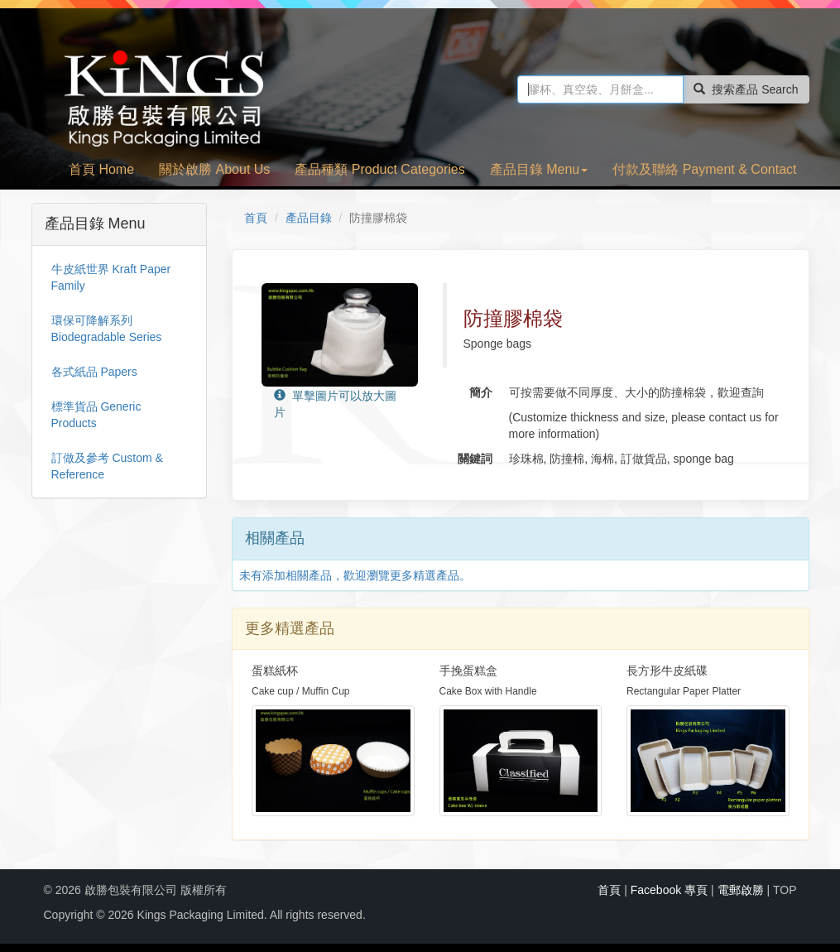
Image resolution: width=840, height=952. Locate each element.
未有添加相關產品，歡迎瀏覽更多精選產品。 (355, 575)
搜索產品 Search (746, 89)
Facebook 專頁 (669, 890)
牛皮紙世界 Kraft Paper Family (111, 277)
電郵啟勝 (741, 890)
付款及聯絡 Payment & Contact (704, 169)
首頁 (255, 217)
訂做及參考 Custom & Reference (107, 466)
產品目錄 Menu (539, 169)
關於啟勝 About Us (214, 169)
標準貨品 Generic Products (96, 415)
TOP (785, 890)
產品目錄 (309, 217)
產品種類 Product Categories (379, 169)
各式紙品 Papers (94, 371)
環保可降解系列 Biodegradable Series (106, 329)
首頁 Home (101, 169)
